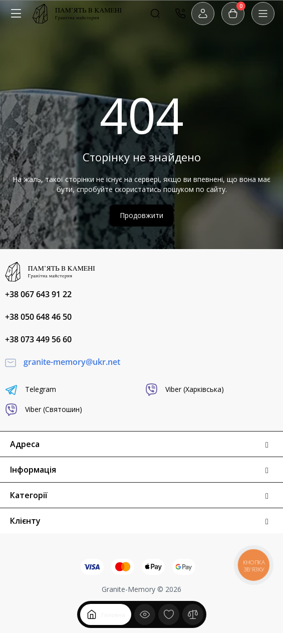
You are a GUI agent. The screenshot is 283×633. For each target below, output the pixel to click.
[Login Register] (203, 14)
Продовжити (141, 215)
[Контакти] (180, 13)
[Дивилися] (144, 614)
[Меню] (16, 14)
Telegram (30, 389)
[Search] (155, 13)
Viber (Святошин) (43, 409)
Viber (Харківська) (184, 389)
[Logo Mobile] (77, 14)
